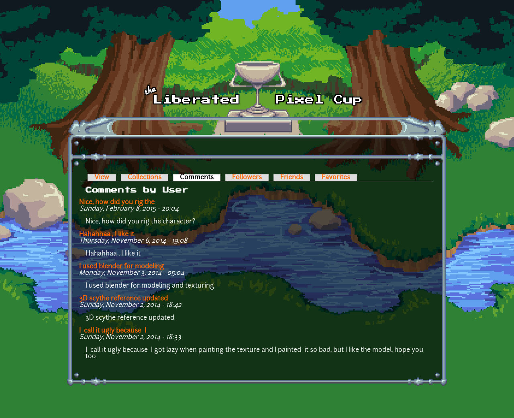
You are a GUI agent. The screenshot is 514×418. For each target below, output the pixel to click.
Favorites (336, 178)
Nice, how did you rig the (117, 202)
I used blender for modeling (121, 267)
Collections (144, 178)
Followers (247, 178)
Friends (291, 178)
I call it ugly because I (112, 331)
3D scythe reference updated (123, 299)
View (101, 178)
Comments (200, 178)
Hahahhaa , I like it (106, 234)
